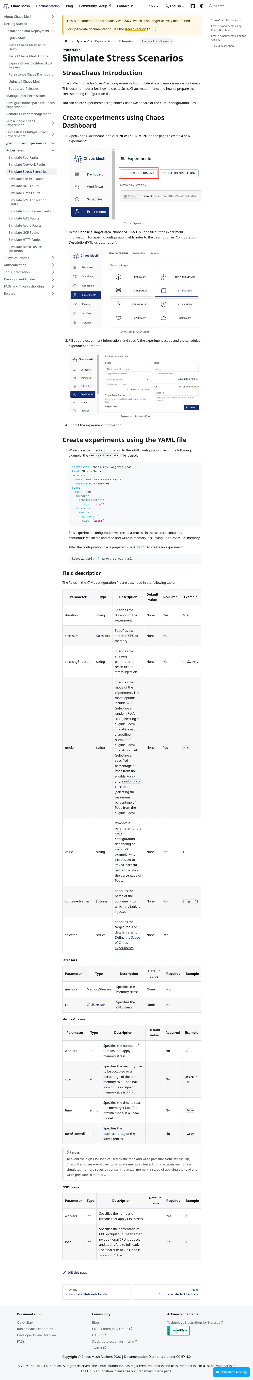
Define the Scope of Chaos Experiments (127, 942)
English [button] (173, 6)
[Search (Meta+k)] (228, 5)
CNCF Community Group (112, 1329)
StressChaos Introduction (226, 20)
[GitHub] (192, 6)
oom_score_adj (114, 1133)
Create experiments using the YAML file (228, 38)
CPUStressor (96, 1005)
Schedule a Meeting (231, 1372)
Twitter (99, 1348)
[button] (29, 16)
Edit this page (75, 1272)
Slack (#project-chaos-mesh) (114, 1341)
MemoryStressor (99, 989)
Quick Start (25, 1322)
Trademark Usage (150, 1371)
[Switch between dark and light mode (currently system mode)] (201, 6)
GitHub (99, 1335)
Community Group (95, 6)
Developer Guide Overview (36, 1335)
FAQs (21, 1341)
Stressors (103, 636)
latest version (135, 29)
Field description (224, 46)
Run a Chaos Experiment (35, 1329)
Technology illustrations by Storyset (195, 1322)
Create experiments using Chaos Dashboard (226, 28)
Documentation (48, 6)
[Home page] (66, 41)
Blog (69, 6)
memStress (101, 1164)
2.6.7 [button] (151, 6)
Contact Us (125, 6)
